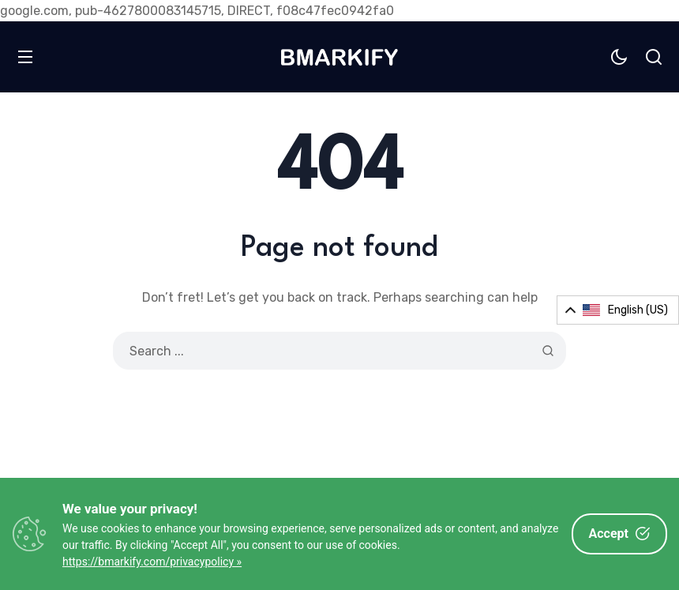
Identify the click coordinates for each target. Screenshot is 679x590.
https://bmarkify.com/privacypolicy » (152, 561)
